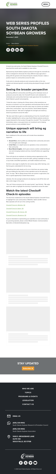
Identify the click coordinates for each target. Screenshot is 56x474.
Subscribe (27, 368)
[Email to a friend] (21, 50)
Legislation (28, 400)
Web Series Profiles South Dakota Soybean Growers (23, 45)
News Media (15, 43)
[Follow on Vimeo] (30, 463)
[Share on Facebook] (8, 50)
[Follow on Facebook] (21, 463)
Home (8, 43)
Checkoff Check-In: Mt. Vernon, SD (16, 212)
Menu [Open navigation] (45, 4)
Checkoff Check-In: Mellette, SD (15, 205)
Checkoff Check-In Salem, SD (15, 209)
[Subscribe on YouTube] (35, 463)
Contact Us (28, 404)
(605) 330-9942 (19, 422)
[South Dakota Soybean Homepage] (12, 4)
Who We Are (28, 388)
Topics (28, 392)
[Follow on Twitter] (26, 463)
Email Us (16, 416)
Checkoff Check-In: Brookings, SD (16, 215)
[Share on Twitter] (12, 50)
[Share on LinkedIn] (17, 50)
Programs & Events (28, 396)
